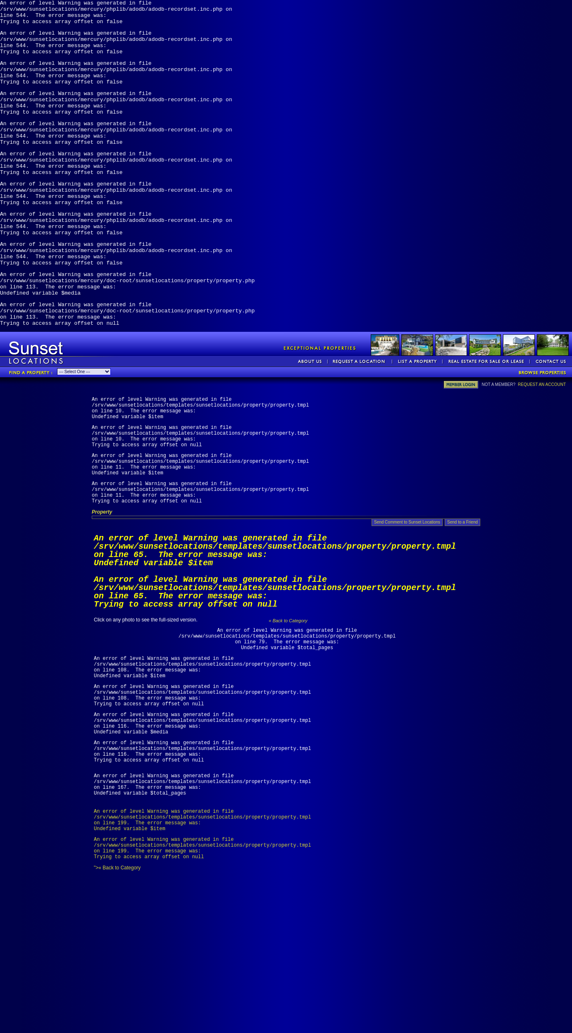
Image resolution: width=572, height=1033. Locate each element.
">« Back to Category (287, 965)
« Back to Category (288, 695)
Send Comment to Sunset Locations (407, 596)
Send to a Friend (462, 596)
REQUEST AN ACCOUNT (542, 439)
